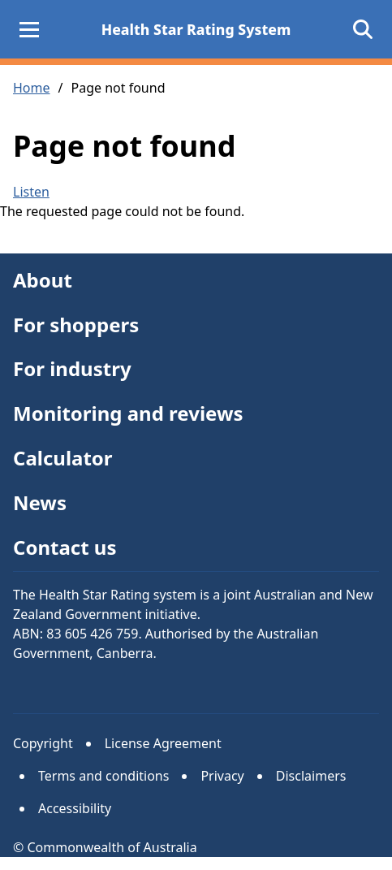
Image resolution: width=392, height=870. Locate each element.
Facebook (126, 688)
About (42, 279)
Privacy (221, 776)
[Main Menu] (29, 29)
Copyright (43, 743)
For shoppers (76, 324)
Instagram (75, 688)
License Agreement (163, 743)
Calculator (63, 457)
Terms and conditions (103, 776)
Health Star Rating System (196, 29)
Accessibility (74, 808)
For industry (72, 368)
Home (31, 88)
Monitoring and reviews (128, 413)
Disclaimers (311, 776)
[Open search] (363, 29)
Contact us (65, 547)
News (40, 502)
